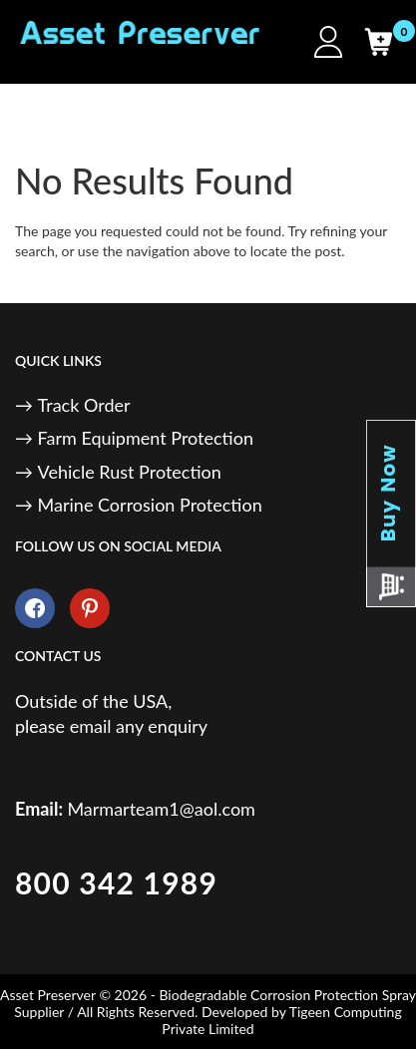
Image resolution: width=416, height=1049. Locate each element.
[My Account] (328, 42)
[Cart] (378, 42)
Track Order (84, 405)
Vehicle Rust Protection (129, 472)
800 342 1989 (116, 882)
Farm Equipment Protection (145, 438)
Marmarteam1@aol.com (161, 809)
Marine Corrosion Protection (150, 505)
